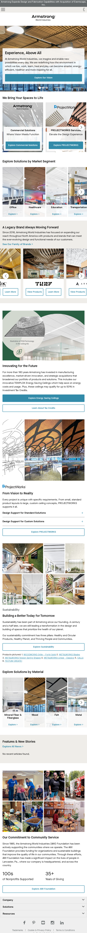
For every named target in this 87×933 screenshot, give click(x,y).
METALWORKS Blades (69, 654)
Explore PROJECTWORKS (66, 145)
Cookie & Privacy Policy (39, 930)
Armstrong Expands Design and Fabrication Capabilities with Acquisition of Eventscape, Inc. (43, 3)
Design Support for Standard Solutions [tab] (24, 512)
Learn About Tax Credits (43, 408)
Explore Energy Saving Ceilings (43, 398)
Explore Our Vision (43, 77)
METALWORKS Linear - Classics (59, 657)
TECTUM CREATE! (13, 661)
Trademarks (17, 930)
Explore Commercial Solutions (22, 145)
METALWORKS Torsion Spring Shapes (23, 657)
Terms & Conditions (65, 930)
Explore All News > (12, 746)
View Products (34, 291)
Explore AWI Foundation (43, 888)
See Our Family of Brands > (17, 244)
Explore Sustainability (43, 646)
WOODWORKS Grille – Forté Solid (40, 654)
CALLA (80, 657)
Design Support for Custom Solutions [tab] (23, 521)
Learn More (10, 291)
